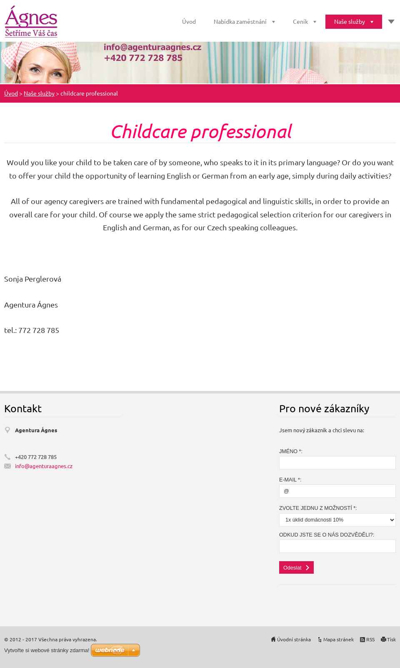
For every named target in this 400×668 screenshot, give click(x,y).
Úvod (189, 21)
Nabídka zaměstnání (240, 21)
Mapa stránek (338, 639)
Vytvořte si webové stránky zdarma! (47, 650)
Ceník (300, 21)
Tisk (391, 639)
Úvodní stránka (294, 639)
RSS (370, 639)
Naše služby (349, 21)
